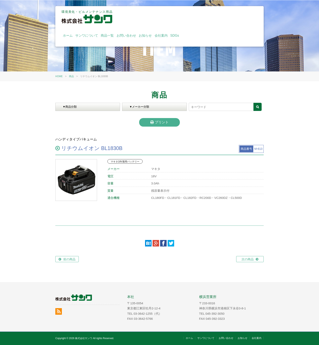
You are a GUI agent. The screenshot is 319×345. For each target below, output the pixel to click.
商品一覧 (182, 17)
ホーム (143, 17)
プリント (159, 122)
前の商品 (69, 259)
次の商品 (247, 259)
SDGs (250, 17)
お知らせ (220, 17)
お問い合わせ (201, 17)
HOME (59, 76)
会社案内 (236, 17)
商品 (71, 76)
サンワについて (162, 17)
